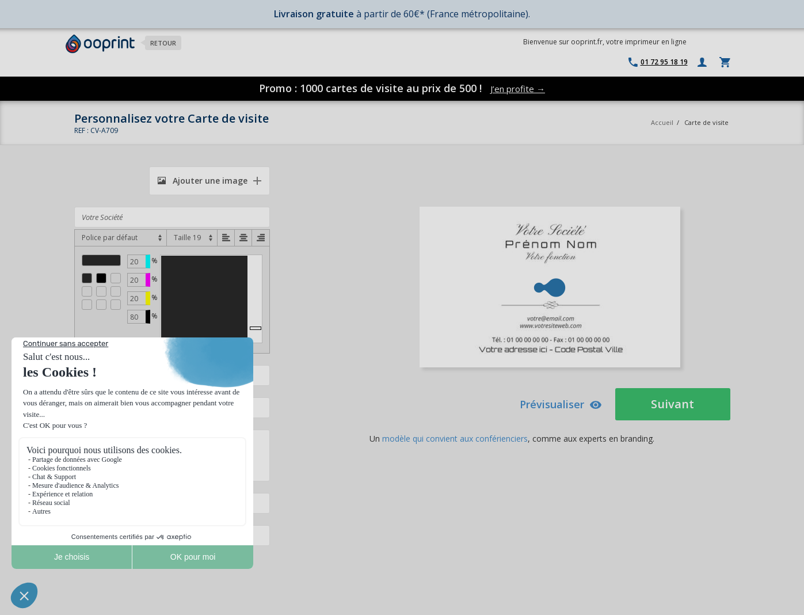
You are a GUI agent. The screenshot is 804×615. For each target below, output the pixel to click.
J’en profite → (517, 88)
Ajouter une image (202, 180)
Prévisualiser (561, 404)
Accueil (662, 122)
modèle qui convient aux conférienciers (455, 438)
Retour (163, 43)
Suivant (672, 404)
